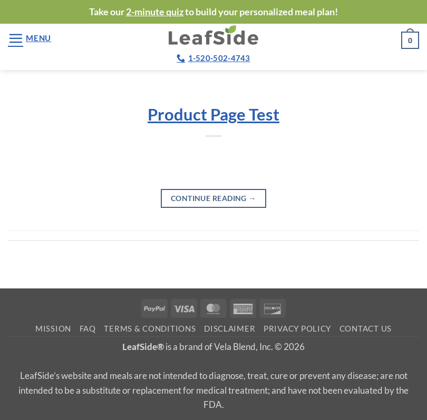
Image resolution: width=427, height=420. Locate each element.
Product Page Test (213, 114)
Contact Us (365, 328)
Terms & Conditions (150, 328)
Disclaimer (229, 328)
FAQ (88, 328)
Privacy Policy (297, 328)
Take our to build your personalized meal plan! (213, 11)
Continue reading (213, 198)
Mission (53, 328)
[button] (29, 38)
